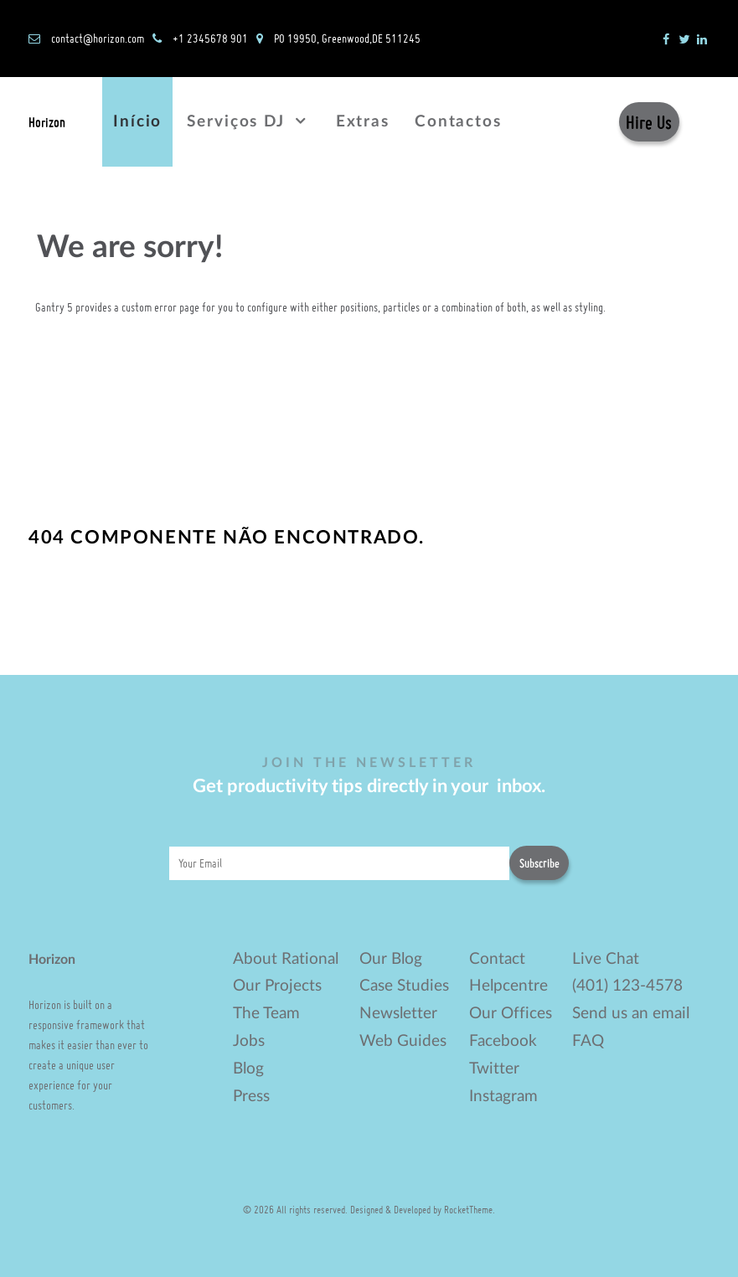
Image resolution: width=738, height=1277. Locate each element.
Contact (497, 959)
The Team (266, 1014)
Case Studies (404, 986)
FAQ (588, 1041)
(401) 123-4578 (627, 986)
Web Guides (402, 1041)
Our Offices (510, 1014)
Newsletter (398, 1014)
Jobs (249, 1041)
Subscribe (539, 863)
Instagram (503, 1097)
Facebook (503, 1041)
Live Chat (605, 959)
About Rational (285, 959)
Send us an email (630, 1014)
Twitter (494, 1069)
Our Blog (390, 959)
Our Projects (277, 986)
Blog (248, 1069)
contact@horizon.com (97, 38)
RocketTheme (468, 1209)
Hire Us (649, 122)
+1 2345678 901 (210, 38)
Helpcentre (508, 986)
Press (251, 1097)
